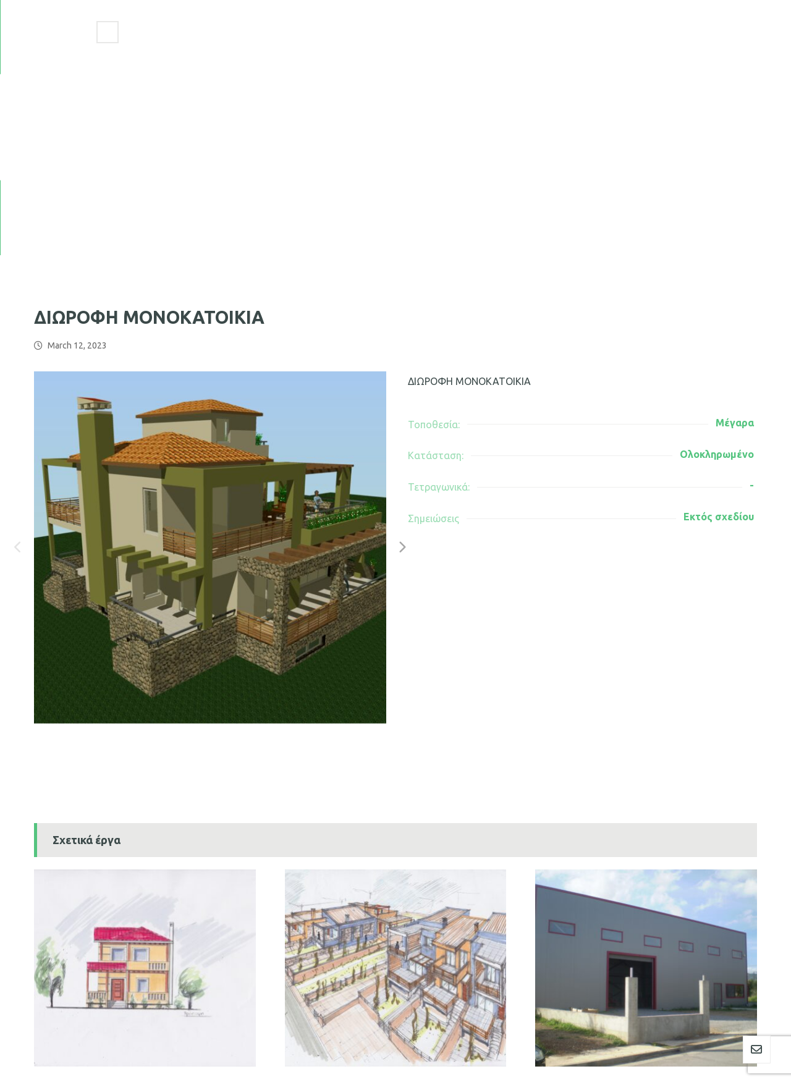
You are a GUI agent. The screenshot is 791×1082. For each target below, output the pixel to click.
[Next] (402, 358)
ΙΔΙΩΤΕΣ (63, 937)
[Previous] (19, 358)
